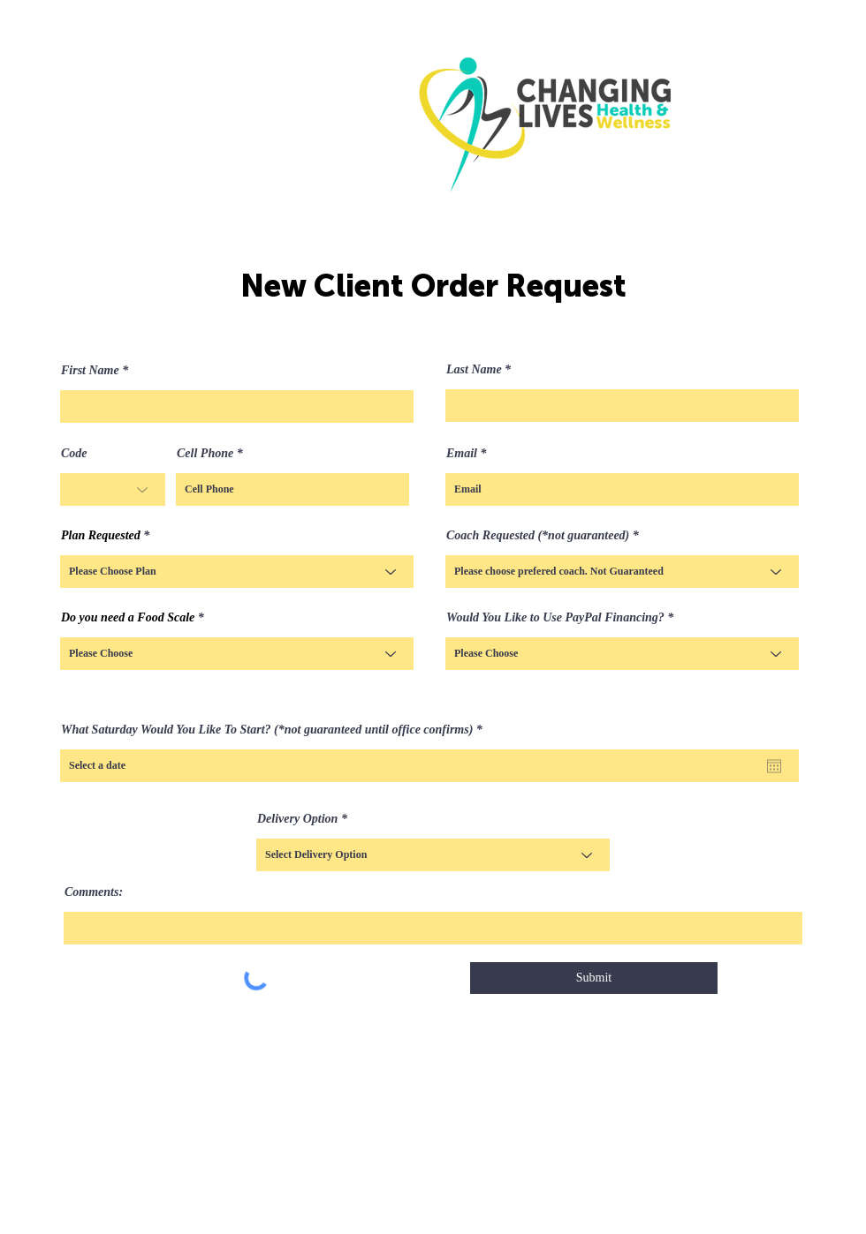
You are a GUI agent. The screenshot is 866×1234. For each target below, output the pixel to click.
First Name (90, 371)
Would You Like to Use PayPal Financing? (555, 618)
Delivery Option (297, 819)
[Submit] (594, 978)
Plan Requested (101, 536)
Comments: (94, 892)
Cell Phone (205, 454)
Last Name (474, 370)
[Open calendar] (774, 766)
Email (461, 454)
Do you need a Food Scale (127, 618)
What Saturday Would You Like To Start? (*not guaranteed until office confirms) (275, 730)
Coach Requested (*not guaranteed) (537, 536)
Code (74, 454)
